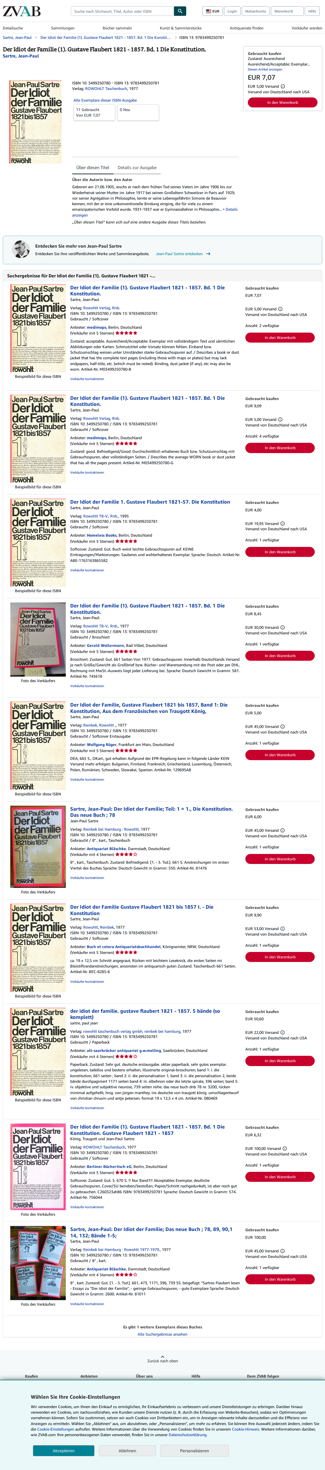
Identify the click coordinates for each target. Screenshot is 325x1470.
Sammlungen (62, 28)
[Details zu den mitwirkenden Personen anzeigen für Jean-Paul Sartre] (21, 56)
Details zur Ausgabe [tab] (137, 167)
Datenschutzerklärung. (188, 1434)
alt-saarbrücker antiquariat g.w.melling (124, 1050)
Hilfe (312, 11)
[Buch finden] (180, 11)
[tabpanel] (155, 201)
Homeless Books (102, 535)
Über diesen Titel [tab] (92, 167)
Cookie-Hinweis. (246, 1429)
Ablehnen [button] (127, 1450)
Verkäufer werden (307, 28)
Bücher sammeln (117, 28)
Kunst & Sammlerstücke (180, 28)
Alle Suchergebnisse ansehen (162, 1334)
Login (232, 11)
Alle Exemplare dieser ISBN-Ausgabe (105, 100)
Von (94, 112)
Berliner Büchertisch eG (109, 1166)
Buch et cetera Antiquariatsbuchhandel (124, 946)
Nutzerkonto (255, 11)
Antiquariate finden (246, 28)
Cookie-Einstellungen (55, 1429)
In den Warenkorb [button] (282, 102)
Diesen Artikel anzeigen (265, 69)
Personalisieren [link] (194, 1450)
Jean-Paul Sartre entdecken (184, 254)
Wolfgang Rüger (102, 744)
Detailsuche (13, 28)
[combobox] (122, 11)
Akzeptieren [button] (64, 1450)
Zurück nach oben (162, 1360)
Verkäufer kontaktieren (87, 379)
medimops (96, 327)
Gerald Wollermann (105, 645)
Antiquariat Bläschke (106, 848)
